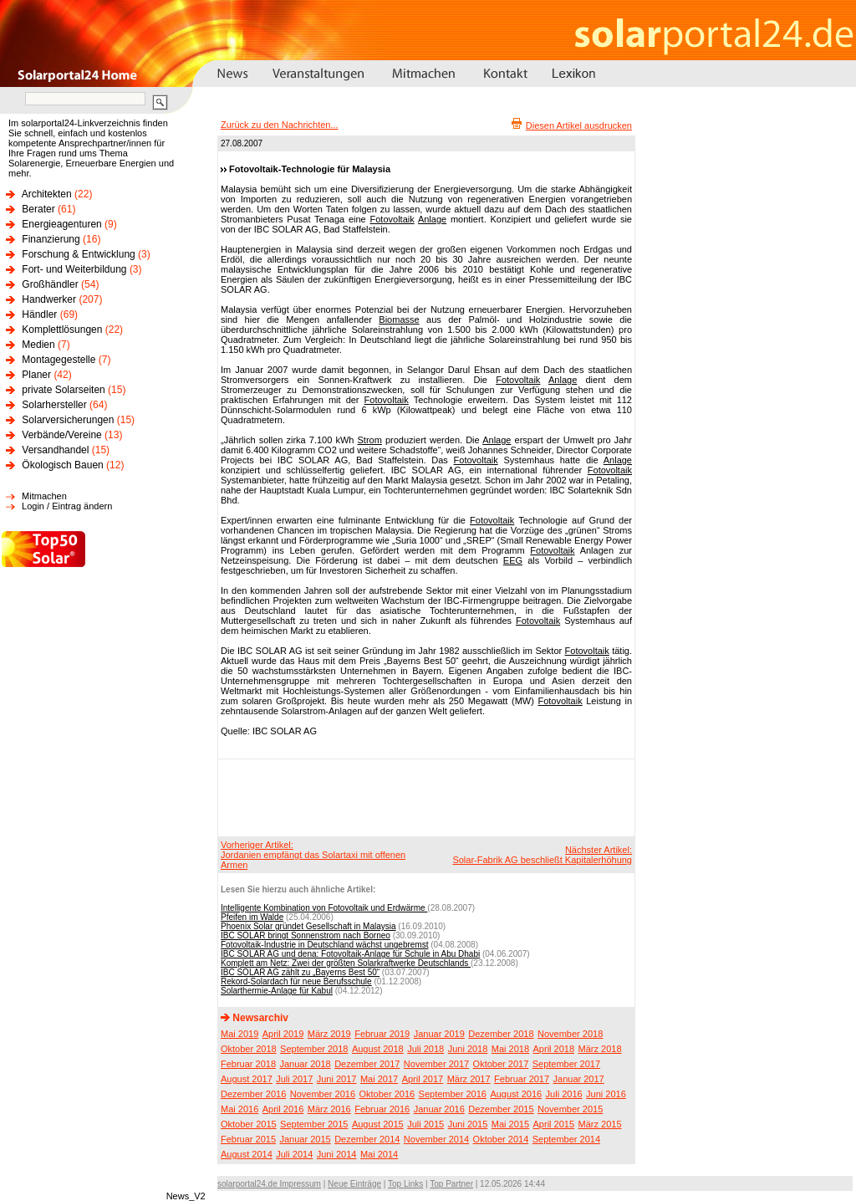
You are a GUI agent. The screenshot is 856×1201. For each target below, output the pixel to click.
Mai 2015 (510, 1124)
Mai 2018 (510, 1049)
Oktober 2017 (501, 1064)
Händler (39, 314)
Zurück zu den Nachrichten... (280, 125)
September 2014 (566, 1139)
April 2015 (554, 1124)
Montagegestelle (58, 359)
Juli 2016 (564, 1094)
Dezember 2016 (253, 1094)
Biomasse (399, 319)
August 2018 (378, 1049)
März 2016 (329, 1109)
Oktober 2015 (249, 1124)
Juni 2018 (468, 1049)
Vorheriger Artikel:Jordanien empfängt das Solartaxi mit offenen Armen (313, 855)
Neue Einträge (354, 1183)
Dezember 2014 (367, 1139)
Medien (38, 344)
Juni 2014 (337, 1154)
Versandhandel (55, 450)
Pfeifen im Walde (252, 917)
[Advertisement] (423, 797)
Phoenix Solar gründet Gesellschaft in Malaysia (308, 926)
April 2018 (554, 1049)
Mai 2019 (239, 1034)
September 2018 (314, 1049)
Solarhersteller (54, 405)
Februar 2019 (382, 1034)
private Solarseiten (63, 390)
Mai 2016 (239, 1109)
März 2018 (600, 1049)
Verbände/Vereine (61, 435)
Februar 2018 (248, 1064)
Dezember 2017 (367, 1064)
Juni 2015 (468, 1124)
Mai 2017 (379, 1079)
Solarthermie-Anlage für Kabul (277, 990)
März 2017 (469, 1079)
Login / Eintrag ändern (67, 506)
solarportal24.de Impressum (269, 1183)
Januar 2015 (305, 1139)
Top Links (405, 1183)
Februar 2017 (521, 1079)
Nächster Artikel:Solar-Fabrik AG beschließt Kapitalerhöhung (542, 855)
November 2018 (570, 1034)
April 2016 (283, 1109)
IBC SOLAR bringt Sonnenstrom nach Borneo (305, 935)
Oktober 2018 (249, 1049)
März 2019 (329, 1034)
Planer (36, 375)
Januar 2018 (305, 1064)
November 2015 (570, 1109)
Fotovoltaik (392, 219)
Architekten (47, 194)
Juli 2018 (425, 1049)
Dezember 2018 (500, 1034)
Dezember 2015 (500, 1109)
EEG (512, 560)
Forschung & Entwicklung (78, 254)
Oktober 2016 (387, 1094)
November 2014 (436, 1139)
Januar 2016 (439, 1109)
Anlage (432, 219)
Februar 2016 (382, 1109)
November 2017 (436, 1064)
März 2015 (600, 1124)
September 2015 (314, 1124)
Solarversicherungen (68, 420)
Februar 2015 (248, 1139)
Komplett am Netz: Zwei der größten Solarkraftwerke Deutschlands (346, 963)
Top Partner (451, 1183)
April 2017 (423, 1079)
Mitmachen (44, 496)
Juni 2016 (606, 1094)
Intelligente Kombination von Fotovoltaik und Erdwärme (324, 907)
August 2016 (516, 1094)
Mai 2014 (379, 1154)
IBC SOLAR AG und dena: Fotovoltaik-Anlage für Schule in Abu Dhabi (350, 953)
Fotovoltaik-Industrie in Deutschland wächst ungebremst (324, 944)
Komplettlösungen (62, 329)
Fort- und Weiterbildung (74, 269)
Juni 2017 (337, 1079)
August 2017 (247, 1079)
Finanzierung (50, 239)
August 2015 (378, 1124)
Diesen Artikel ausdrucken (579, 125)
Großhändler (50, 284)
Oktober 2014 (501, 1139)
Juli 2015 (425, 1124)
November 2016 (322, 1094)
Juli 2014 (294, 1154)
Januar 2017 (578, 1079)
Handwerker (49, 299)
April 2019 (283, 1034)
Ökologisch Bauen (62, 465)
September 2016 (453, 1094)
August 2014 (247, 1154)
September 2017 (566, 1064)
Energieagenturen (61, 224)
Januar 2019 (439, 1034)
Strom (370, 440)
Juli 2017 (294, 1079)
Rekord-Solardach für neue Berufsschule (296, 981)
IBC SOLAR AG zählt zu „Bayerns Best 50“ (300, 972)
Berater (38, 209)
